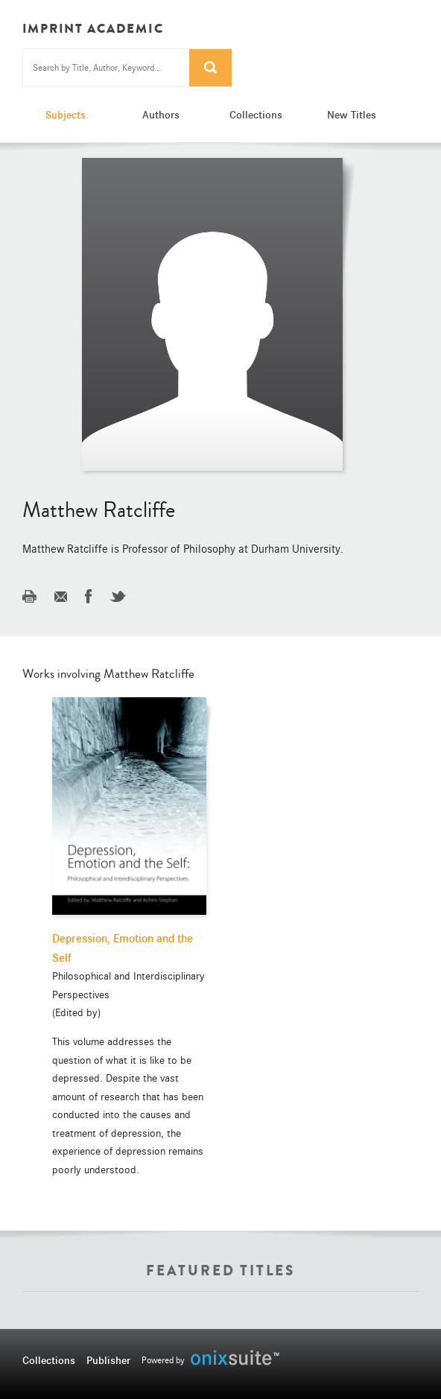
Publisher (108, 1360)
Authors (161, 114)
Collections (255, 114)
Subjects (65, 114)
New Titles (351, 114)
